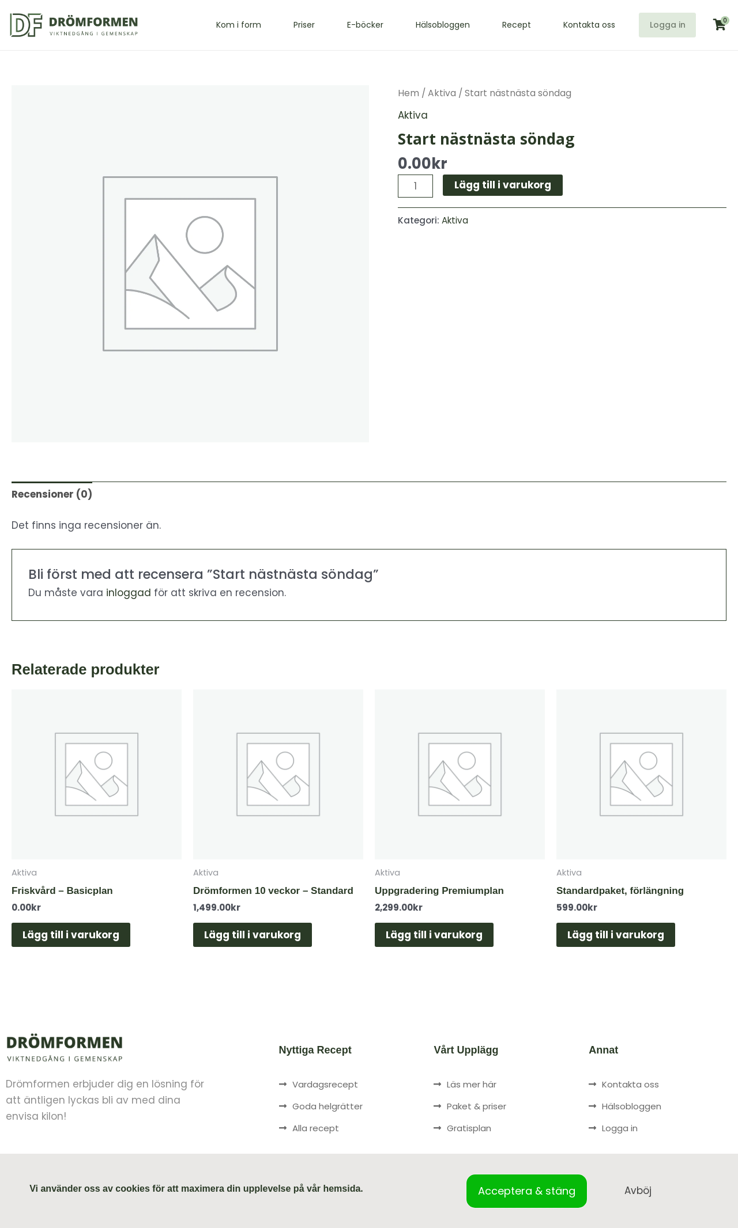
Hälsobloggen (435, 25)
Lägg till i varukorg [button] (71, 935)
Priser (296, 25)
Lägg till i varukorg (502, 185)
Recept (508, 25)
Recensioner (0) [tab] (52, 494)
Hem (408, 93)
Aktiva (442, 93)
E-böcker (357, 25)
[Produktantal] (416, 186)
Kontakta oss (581, 25)
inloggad (128, 593)
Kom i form (230, 25)
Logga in (663, 25)
